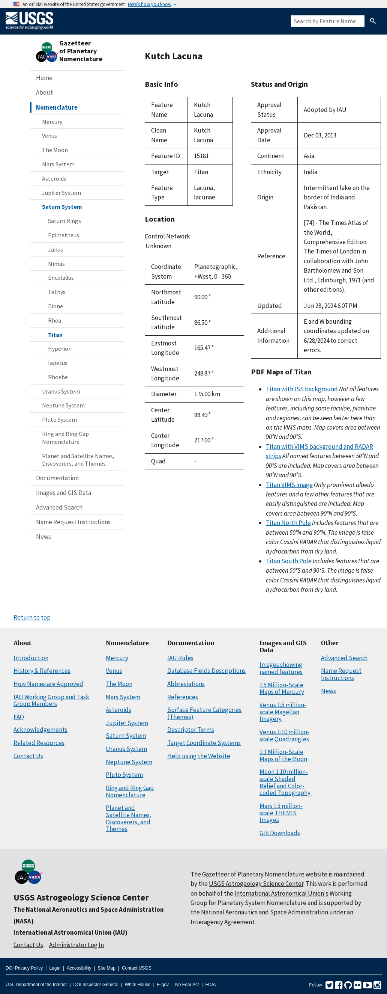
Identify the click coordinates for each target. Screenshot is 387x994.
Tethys (57, 292)
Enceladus (61, 277)
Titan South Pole (289, 561)
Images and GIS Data (63, 493)
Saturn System (62, 206)
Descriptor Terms (190, 730)
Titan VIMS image (289, 485)
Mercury (52, 121)
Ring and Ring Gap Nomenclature (65, 437)
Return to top (32, 617)
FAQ (19, 717)
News (43, 536)
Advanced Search (59, 507)
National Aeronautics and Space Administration (264, 912)
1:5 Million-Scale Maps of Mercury (282, 688)
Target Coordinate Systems (204, 743)
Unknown (189, 246)
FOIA (211, 984)
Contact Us (28, 756)
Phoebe (58, 377)
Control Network (167, 236)
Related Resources (39, 743)
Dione (55, 306)
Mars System (58, 164)
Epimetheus (63, 235)
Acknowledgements (41, 730)
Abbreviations (186, 684)
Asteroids (54, 178)
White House (138, 984)
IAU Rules (180, 658)
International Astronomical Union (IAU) (71, 932)
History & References (42, 671)
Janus (55, 249)
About (44, 92)
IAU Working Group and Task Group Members (51, 700)
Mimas (56, 263)
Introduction (31, 658)
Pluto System (59, 419)
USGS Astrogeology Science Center (81, 897)
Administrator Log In (76, 945)
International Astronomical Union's (281, 893)
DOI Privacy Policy (24, 968)
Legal (54, 968)
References (182, 697)
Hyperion (60, 348)
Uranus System (61, 391)
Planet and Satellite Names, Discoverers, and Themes (78, 460)
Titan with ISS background (302, 389)
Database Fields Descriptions (206, 671)
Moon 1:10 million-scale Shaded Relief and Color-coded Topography (285, 782)
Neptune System (63, 405)
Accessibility (79, 968)
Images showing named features (281, 668)
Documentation (57, 478)
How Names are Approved (48, 684)
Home (44, 78)
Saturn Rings (64, 221)
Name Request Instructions (73, 522)
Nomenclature (57, 107)
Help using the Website (198, 756)
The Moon (55, 150)
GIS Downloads (280, 833)
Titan (55, 334)
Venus (49, 135)
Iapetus (58, 363)
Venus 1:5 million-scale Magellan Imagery (283, 712)
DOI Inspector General (96, 984)
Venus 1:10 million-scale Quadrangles (284, 735)
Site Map (106, 968)
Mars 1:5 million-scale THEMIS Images (281, 813)
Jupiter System (61, 192)
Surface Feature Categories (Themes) (204, 713)
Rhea (54, 320)
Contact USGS (137, 968)
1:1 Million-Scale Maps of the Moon (283, 755)
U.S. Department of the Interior (36, 984)
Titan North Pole (288, 523)
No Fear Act (187, 984)
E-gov (163, 984)
